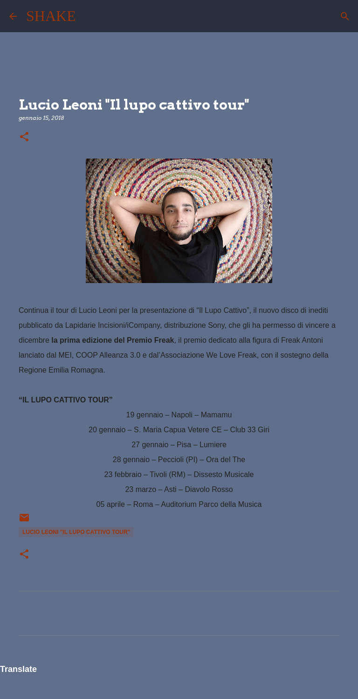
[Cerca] (89, 16)
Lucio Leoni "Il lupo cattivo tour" (76, 532)
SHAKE (51, 15)
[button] (24, 137)
